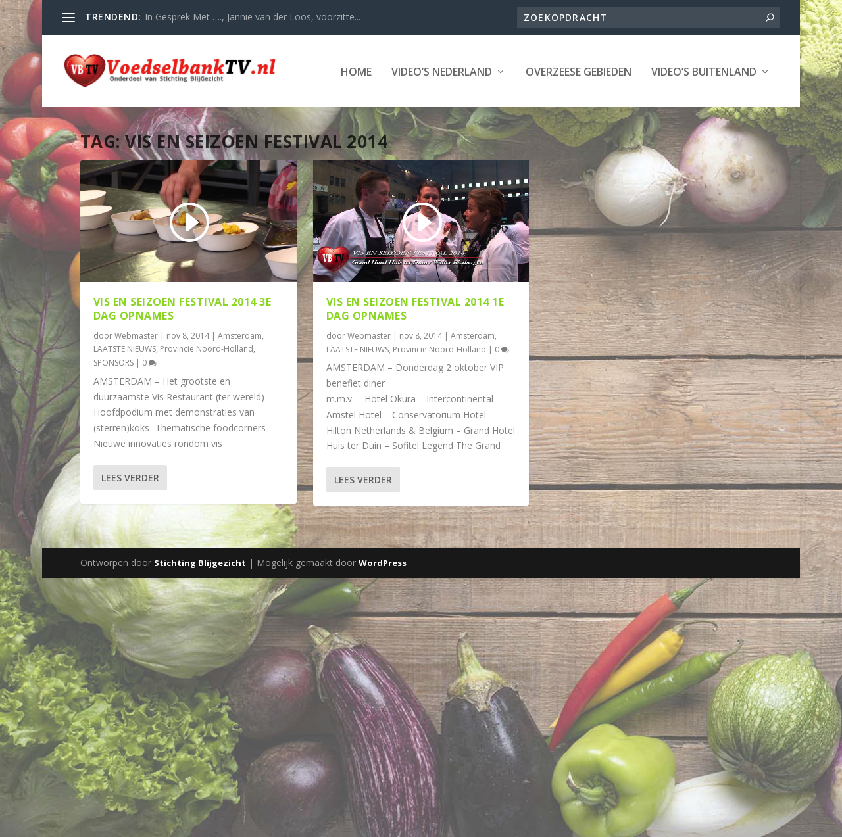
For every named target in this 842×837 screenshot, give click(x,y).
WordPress (383, 603)
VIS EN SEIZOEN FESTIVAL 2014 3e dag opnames (182, 348)
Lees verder (130, 517)
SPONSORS (113, 402)
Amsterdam (240, 375)
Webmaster (136, 375)
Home (87, 112)
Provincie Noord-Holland (206, 388)
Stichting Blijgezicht (200, 603)
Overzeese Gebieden (309, 112)
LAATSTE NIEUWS (124, 388)
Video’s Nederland (172, 112)
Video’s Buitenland (434, 112)
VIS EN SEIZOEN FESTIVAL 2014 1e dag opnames (415, 348)
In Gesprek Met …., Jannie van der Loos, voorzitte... (252, 17)
